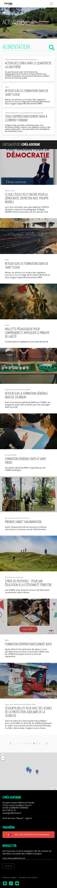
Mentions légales (9, 877)
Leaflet (54, 789)
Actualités (12, 13)
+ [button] (3, 755)
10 (39, 743)
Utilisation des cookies (28, 877)
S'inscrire (8, 866)
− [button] (3, 758)
